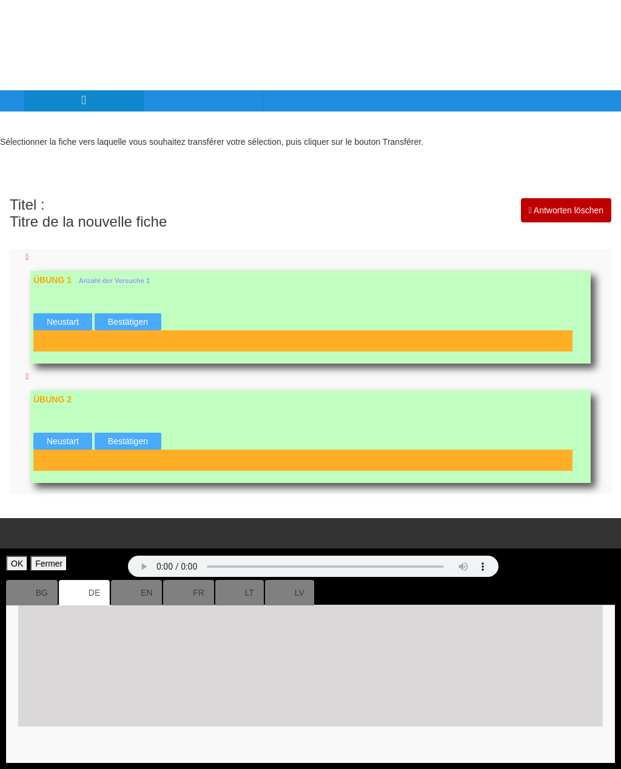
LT (239, 593)
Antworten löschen (566, 210)
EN (136, 593)
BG (32, 593)
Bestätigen (128, 322)
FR (188, 593)
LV (289, 593)
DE (84, 593)
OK (17, 563)
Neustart (63, 322)
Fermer (48, 563)
